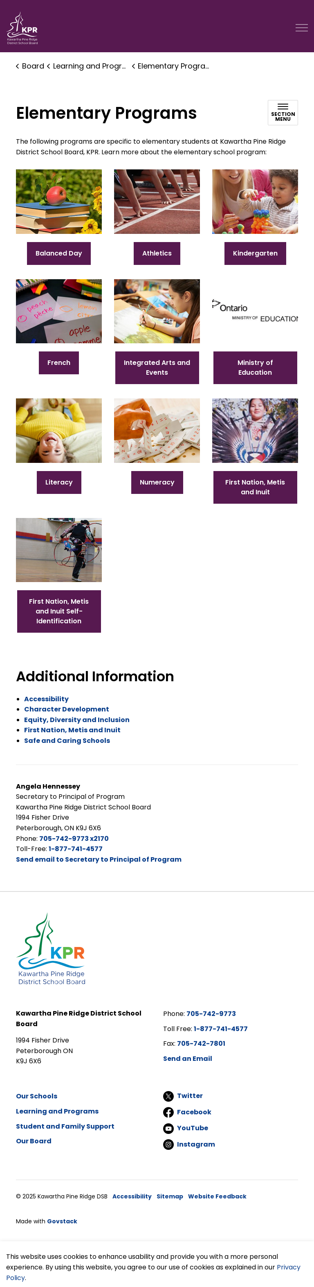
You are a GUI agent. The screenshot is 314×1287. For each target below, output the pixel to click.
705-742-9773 (211, 1013)
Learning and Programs (57, 1111)
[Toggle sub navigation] (283, 112)
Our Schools (36, 1096)
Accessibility (132, 1196)
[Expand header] (301, 27)
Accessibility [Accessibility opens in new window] (46, 699)
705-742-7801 (201, 1043)
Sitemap (170, 1196)
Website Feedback (217, 1196)
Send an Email (187, 1058)
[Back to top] (157, 1255)
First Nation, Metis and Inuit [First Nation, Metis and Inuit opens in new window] (72, 730)
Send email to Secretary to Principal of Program (99, 859)
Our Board (34, 1141)
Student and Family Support (65, 1126)
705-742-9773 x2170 (74, 838)
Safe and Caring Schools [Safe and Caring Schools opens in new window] (67, 740)
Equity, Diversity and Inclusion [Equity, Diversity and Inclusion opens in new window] (77, 720)
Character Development (66, 709)
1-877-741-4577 (76, 849)
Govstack (62, 1221)
